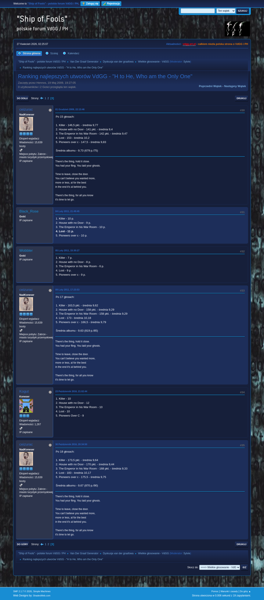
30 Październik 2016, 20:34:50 (71, 444)
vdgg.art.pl (189, 44)
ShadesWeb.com (41, 595)
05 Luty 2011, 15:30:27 (67, 250)
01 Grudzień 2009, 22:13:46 (69, 109)
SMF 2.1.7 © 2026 (22, 591)
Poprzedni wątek (210, 86)
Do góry (22, 544)
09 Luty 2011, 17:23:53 (67, 289)
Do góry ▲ (245, 591)
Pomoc (214, 591)
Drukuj (241, 98)
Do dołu (22, 98)
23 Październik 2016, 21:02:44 (71, 391)
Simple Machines (42, 591)
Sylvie (186, 61)
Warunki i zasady (229, 591)
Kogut (24, 391)
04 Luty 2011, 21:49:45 (67, 211)
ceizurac (26, 109)
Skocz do (192, 567)
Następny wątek (235, 86)
